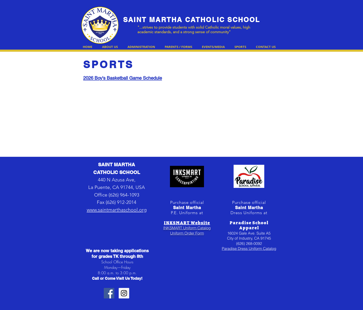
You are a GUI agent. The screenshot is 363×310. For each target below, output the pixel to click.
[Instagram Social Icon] (124, 293)
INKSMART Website (187, 222)
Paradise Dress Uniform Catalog (249, 248)
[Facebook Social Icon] (109, 293)
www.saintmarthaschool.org (117, 210)
